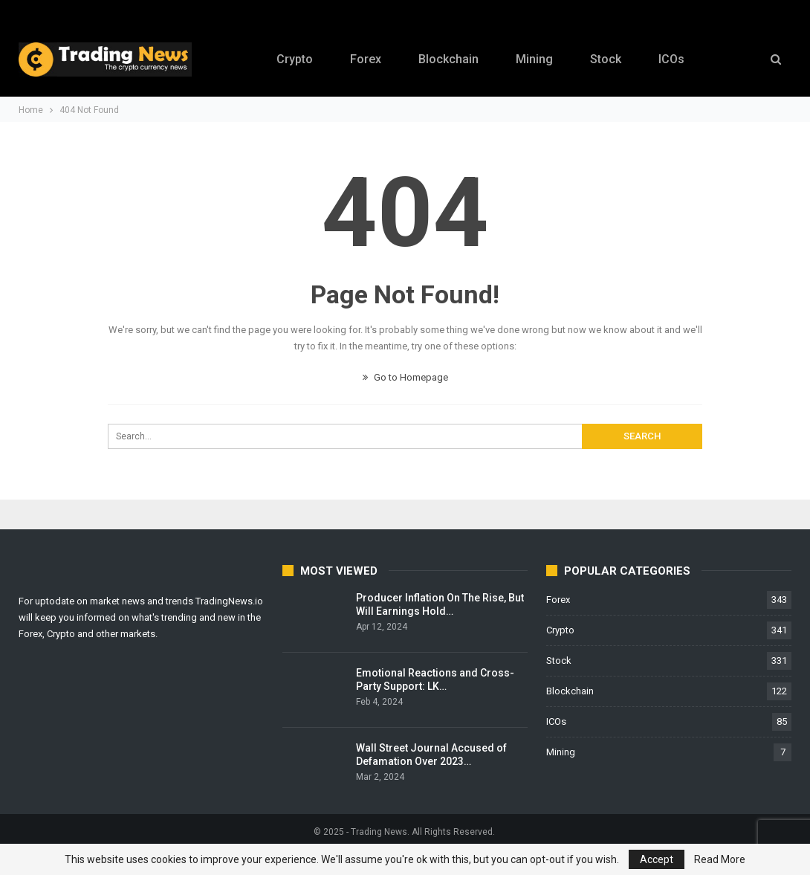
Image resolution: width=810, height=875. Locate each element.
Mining (535, 59)
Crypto (288, 59)
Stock (608, 59)
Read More (719, 859)
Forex (362, 59)
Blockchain (447, 59)
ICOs (677, 59)
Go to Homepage (405, 377)
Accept (656, 859)
